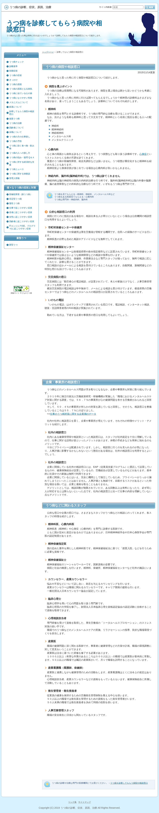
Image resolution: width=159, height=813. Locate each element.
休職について (15, 132)
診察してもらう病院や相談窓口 (21, 112)
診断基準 (13, 66)
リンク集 (72, 802)
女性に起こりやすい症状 (20, 217)
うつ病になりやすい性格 (20, 98)
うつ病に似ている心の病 (20, 93)
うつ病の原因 (15, 84)
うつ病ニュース (16, 169)
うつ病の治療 (15, 123)
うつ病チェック (16, 62)
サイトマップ (84, 802)
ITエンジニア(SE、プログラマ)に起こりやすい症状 (22, 227)
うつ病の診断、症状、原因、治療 (79, 807)
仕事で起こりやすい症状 (20, 208)
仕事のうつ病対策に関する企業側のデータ (73, 413)
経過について (15, 107)
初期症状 (13, 71)
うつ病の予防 (15, 141)
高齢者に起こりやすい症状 (21, 221)
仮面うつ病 (14, 118)
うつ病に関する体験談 (19, 174)
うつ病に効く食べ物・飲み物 (21, 147)
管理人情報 (14, 178)
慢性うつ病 (14, 203)
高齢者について (16, 127)
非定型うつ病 (15, 199)
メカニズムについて (18, 102)
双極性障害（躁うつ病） (20, 194)
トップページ (48, 52)
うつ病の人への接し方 (19, 153)
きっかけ (13, 80)
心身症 (143, 154)
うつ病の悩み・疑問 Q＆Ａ (21, 157)
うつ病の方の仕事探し (19, 136)
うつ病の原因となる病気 (20, 89)
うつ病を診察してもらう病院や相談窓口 (54, 26)
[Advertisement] (98, 350)
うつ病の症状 (15, 75)
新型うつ (13, 245)
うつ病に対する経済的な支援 (21, 163)
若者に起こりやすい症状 (20, 212)
